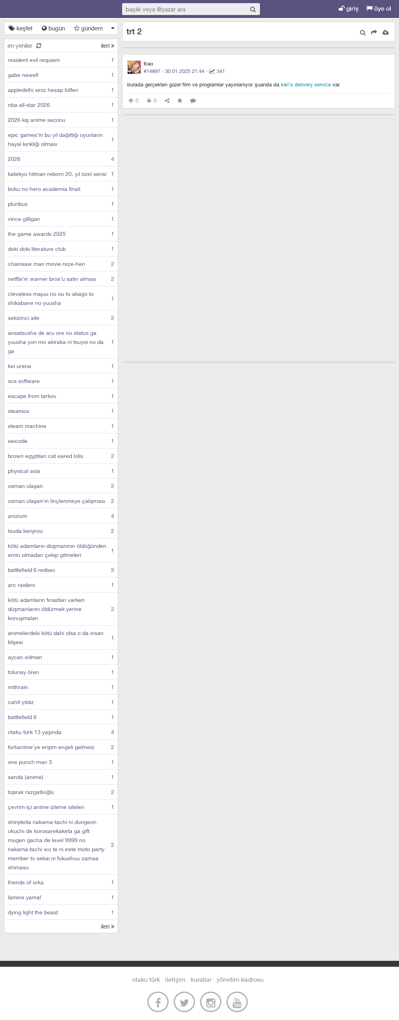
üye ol (378, 8)
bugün (53, 28)
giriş (348, 8)
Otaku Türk (44, 9)
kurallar (201, 979)
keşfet (21, 28)
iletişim (175, 979)
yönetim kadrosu (240, 979)
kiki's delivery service (306, 84)
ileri (108, 45)
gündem (88, 28)
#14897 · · (184, 71)
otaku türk (146, 979)
